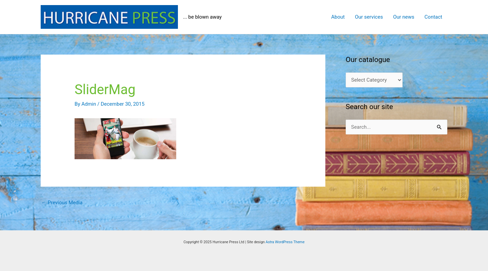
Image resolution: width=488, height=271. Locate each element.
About (338, 17)
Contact (433, 17)
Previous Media (62, 203)
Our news (403, 17)
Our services (369, 17)
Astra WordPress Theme (285, 242)
